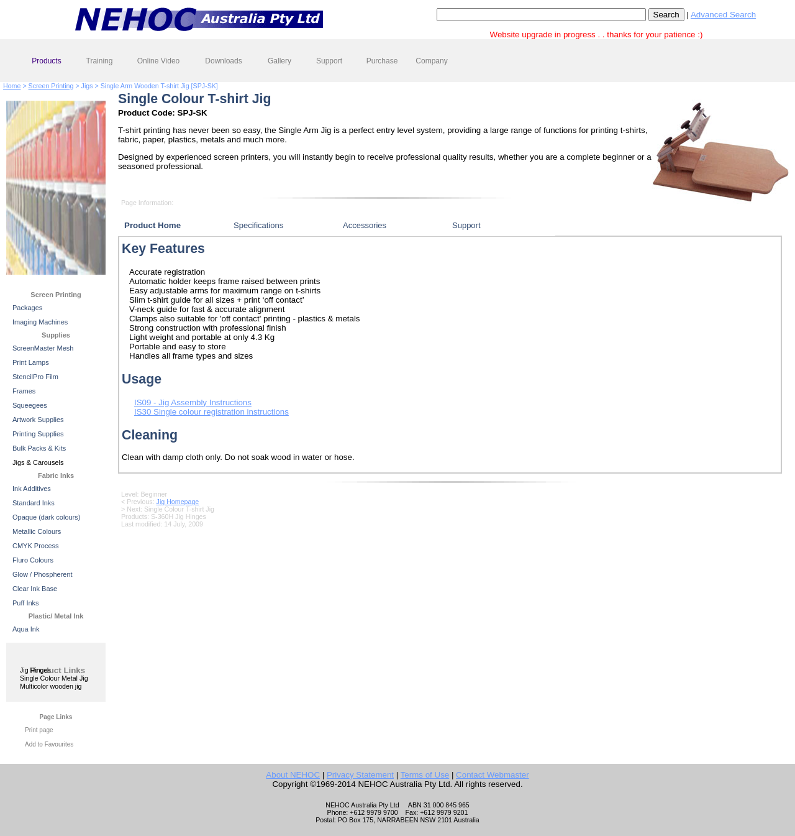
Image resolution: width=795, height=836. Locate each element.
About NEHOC (293, 774)
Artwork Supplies (38, 419)
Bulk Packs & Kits (39, 448)
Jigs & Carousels (38, 462)
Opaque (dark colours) (46, 517)
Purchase (382, 61)
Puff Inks (25, 603)
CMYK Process (35, 545)
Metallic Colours (36, 531)
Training (99, 61)
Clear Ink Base (34, 588)
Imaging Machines (40, 322)
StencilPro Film (35, 376)
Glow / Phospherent (42, 574)
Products (46, 61)
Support (329, 61)
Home (11, 86)
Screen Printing (51, 86)
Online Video (158, 61)
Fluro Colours (32, 560)
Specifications (258, 225)
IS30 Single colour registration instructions (211, 411)
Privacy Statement (360, 774)
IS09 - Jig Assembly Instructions (193, 402)
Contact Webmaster (492, 774)
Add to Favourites (49, 744)
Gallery (279, 61)
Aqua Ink (25, 629)
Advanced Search (723, 14)
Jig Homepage (178, 501)
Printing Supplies (38, 434)
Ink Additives (31, 488)
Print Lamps (30, 362)
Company (431, 61)
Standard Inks (33, 503)
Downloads (223, 61)
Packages (27, 307)
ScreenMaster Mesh (42, 348)
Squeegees (29, 405)
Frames (23, 391)
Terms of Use (425, 774)
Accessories (364, 225)
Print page (39, 730)
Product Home (152, 225)
